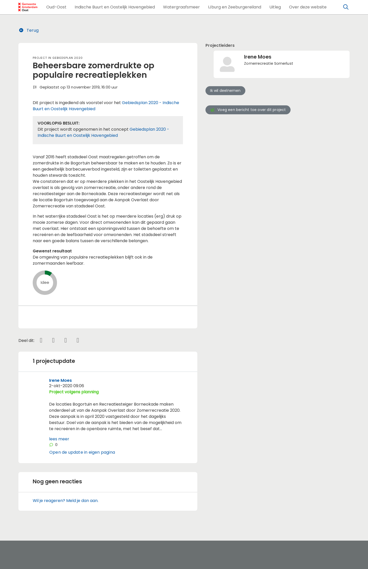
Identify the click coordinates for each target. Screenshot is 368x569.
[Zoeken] (346, 7)
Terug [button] (29, 30)
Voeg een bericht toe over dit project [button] (248, 109)
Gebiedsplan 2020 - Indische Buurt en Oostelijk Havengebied (103, 132)
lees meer (59, 439)
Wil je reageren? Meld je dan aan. (65, 501)
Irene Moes (60, 380)
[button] (56, 7)
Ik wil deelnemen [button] (225, 90)
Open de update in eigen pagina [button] (82, 452)
